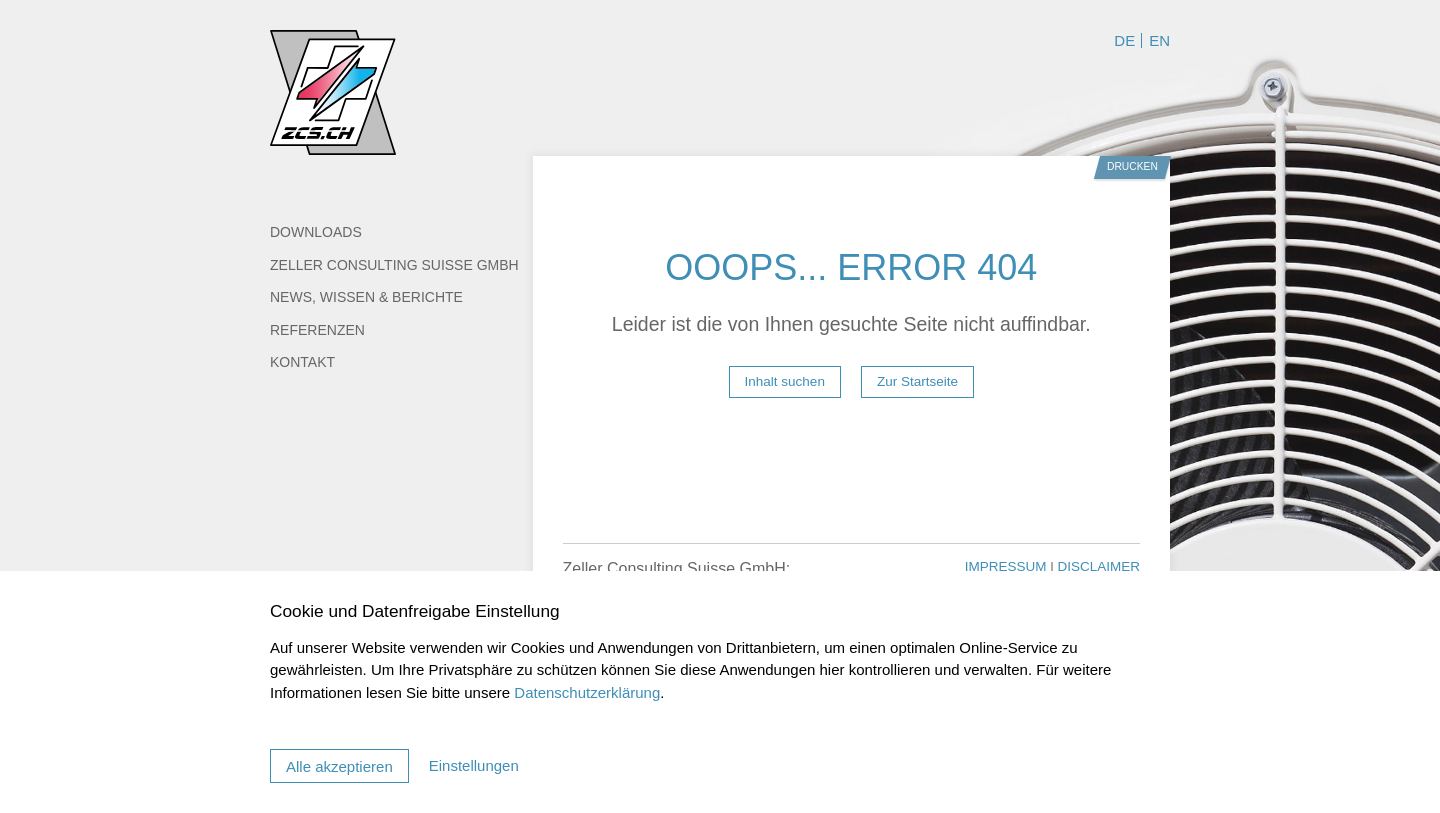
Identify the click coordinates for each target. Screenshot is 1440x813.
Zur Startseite (917, 381)
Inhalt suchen (785, 381)
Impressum (1008, 566)
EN (1159, 40)
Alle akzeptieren (339, 766)
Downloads (316, 232)
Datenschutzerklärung (587, 692)
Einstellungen (474, 765)
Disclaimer (1098, 566)
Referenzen (317, 330)
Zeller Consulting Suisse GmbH (394, 265)
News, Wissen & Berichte (366, 297)
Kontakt (302, 362)
